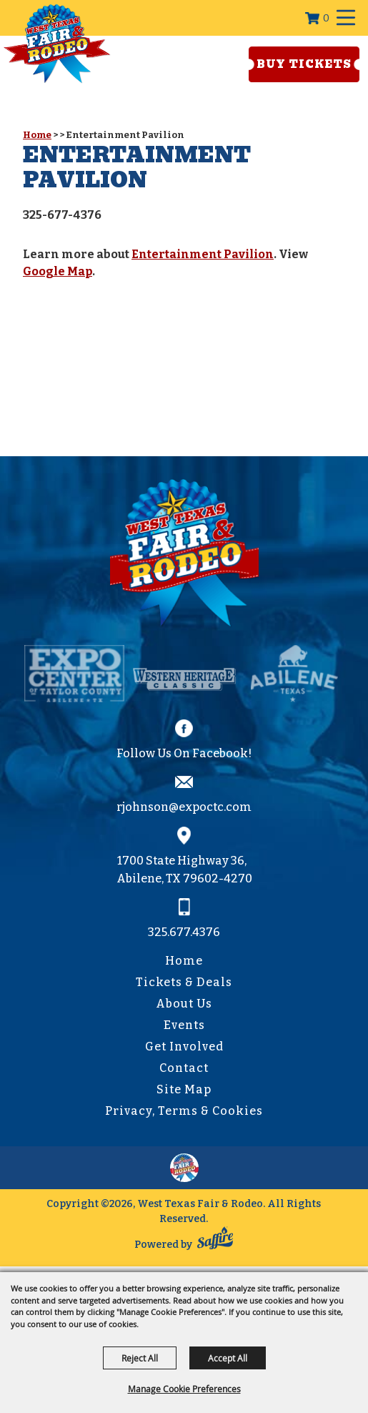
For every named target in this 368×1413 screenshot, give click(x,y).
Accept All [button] (227, 1358)
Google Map (57, 271)
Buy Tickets (304, 64)
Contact (184, 1068)
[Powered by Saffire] (215, 1241)
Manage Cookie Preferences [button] (184, 1388)
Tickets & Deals (184, 982)
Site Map (184, 1089)
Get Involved (184, 1046)
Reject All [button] (139, 1358)
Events (184, 1025)
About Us (184, 1003)
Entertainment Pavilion (202, 254)
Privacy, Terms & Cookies (184, 1111)
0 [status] (326, 18)
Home (37, 134)
